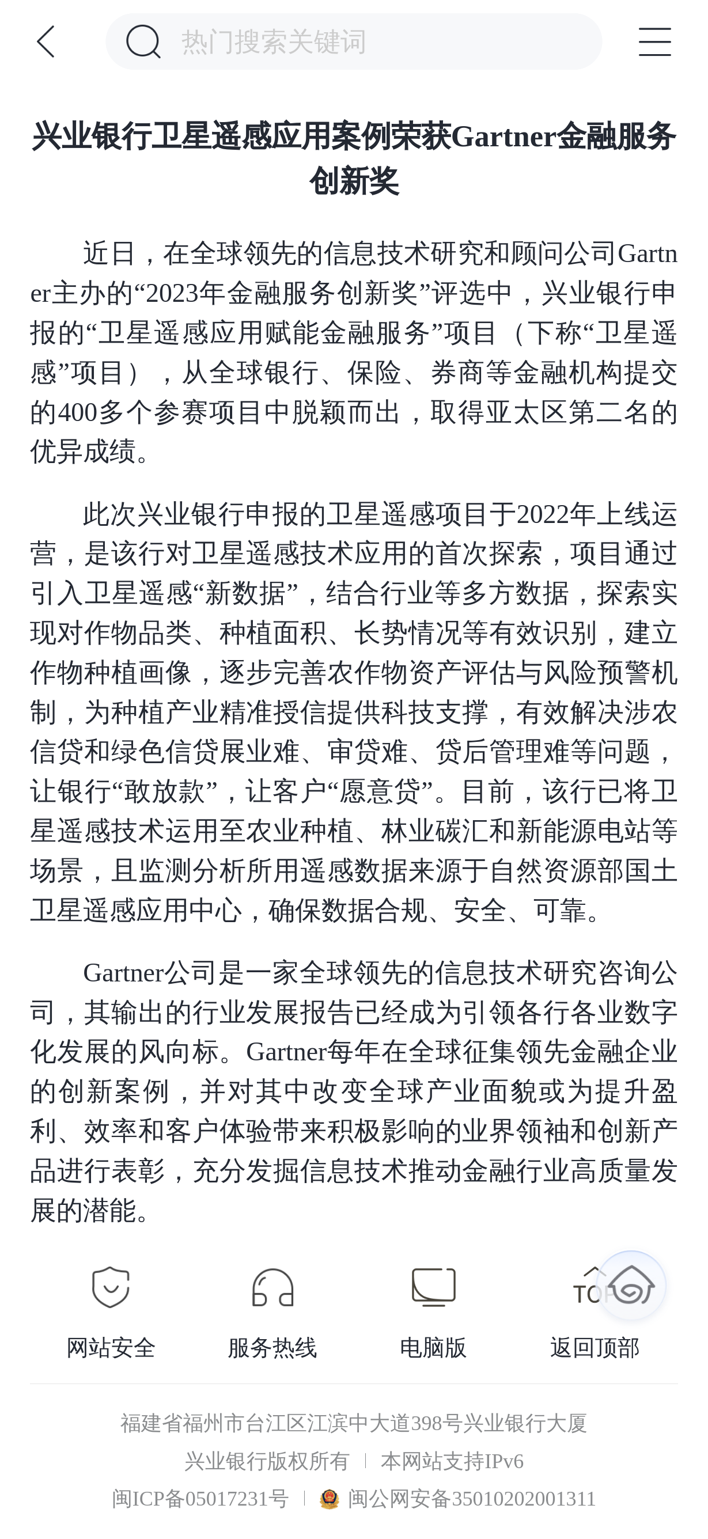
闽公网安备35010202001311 (458, 1498)
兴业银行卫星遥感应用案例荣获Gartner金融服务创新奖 (354, 158)
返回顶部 (595, 1347)
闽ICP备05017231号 (200, 1498)
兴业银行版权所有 (267, 1461)
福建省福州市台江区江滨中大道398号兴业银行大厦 (353, 1423)
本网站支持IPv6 (452, 1461)
